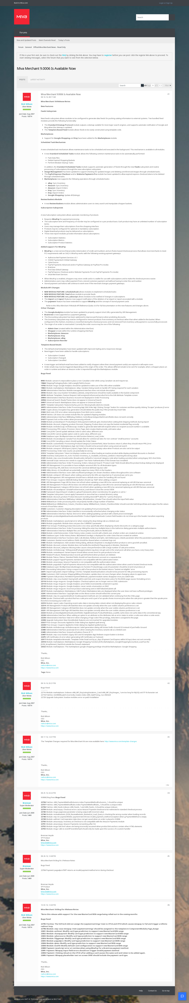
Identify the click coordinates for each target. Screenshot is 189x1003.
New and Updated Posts (26, 40)
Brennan (27, 803)
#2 (169, 683)
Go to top (166, 990)
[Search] (152, 17)
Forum (20, 47)
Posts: (24, 116)
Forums (23, 32)
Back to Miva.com (21, 3)
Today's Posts (64, 40)
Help (141, 990)
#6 (169, 905)
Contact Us (152, 990)
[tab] (22, 79)
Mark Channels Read (47, 40)
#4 (169, 793)
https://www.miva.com (50, 668)
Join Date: (23, 114)
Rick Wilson (26, 104)
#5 (169, 856)
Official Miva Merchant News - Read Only (49, 47)
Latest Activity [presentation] (38, 79)
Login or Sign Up (166, 3)
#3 (169, 737)
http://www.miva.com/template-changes (121, 741)
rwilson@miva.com (48, 665)
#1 (169, 94)
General (28, 47)
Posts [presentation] (22, 79)
